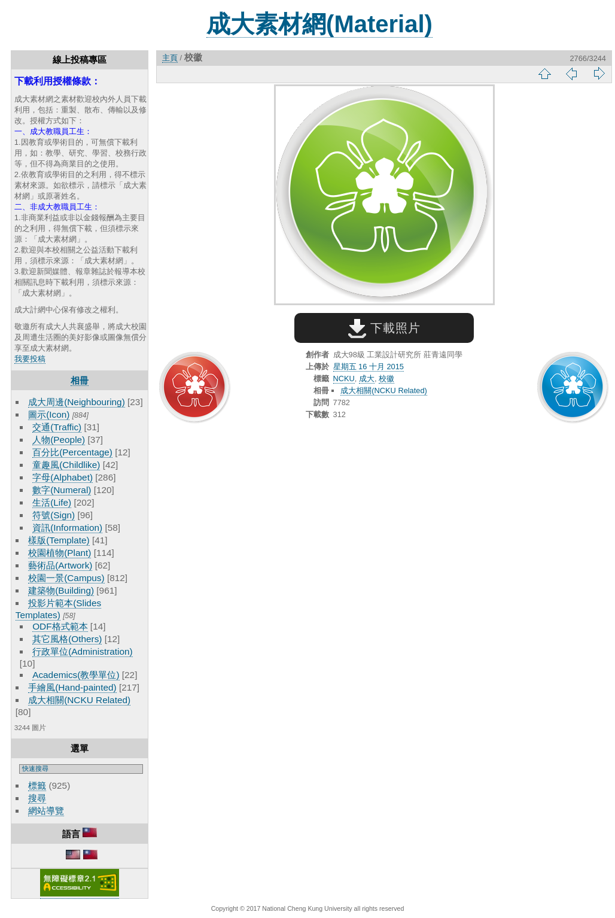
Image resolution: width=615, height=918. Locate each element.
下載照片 (384, 328)
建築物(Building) (61, 590)
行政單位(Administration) (82, 651)
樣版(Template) (59, 540)
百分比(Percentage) (72, 452)
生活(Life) (51, 502)
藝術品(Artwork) (60, 565)
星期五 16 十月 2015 (368, 366)
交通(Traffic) (56, 427)
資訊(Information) (67, 527)
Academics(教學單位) (75, 675)
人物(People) (58, 439)
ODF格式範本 (59, 626)
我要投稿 (29, 358)
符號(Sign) (53, 515)
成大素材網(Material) (319, 24)
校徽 (386, 378)
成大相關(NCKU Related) (79, 700)
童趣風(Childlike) (66, 465)
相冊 (80, 380)
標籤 (37, 785)
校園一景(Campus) (66, 578)
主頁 (170, 57)
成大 (367, 378)
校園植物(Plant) (59, 553)
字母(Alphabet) (62, 477)
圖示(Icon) (48, 414)
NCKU (344, 378)
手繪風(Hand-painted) (72, 687)
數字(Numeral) (61, 490)
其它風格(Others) (67, 639)
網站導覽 (46, 810)
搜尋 (37, 798)
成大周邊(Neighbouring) (76, 402)
